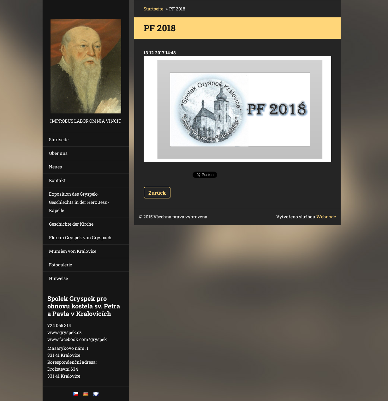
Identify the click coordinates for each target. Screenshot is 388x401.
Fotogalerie (60, 265)
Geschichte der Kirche (71, 224)
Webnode (326, 217)
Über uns (58, 153)
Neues (55, 167)
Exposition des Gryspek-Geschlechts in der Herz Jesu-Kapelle (79, 202)
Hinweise (58, 278)
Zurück (157, 192)
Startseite (59, 140)
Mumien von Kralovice (72, 251)
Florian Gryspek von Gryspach (80, 237)
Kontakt (57, 180)
